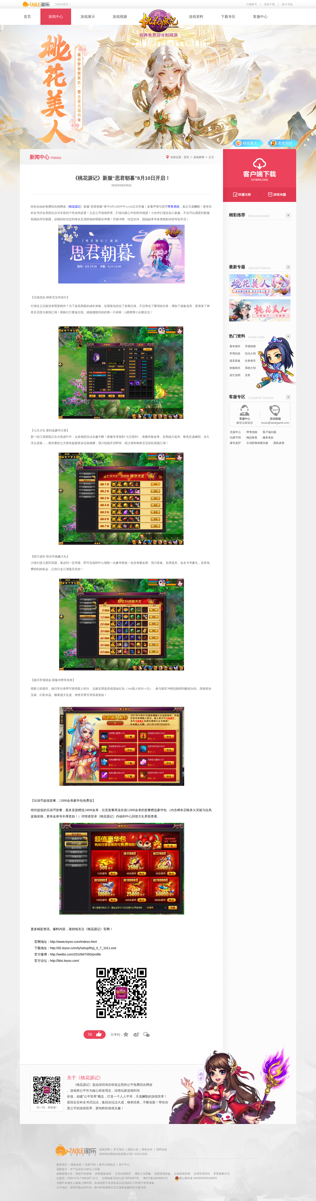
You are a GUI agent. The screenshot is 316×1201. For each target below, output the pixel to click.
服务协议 (61, 1164)
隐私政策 (76, 1164)
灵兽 (247, 375)
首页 (27, 17)
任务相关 (250, 360)
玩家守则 (90, 1164)
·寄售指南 (251, 432)
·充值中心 (235, 432)
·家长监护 (235, 443)
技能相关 (235, 368)
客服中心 (260, 17)
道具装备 (235, 360)
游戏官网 (104, 1149)
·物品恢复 (251, 437)
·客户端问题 (269, 432)
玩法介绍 (250, 353)
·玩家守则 (235, 437)
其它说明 (235, 375)
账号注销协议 (107, 1164)
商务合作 (147, 1149)
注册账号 (251, 4)
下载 (37, 948)
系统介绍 (250, 368)
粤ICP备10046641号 (155, 1178)
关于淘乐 (118, 1149)
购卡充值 (287, 4)
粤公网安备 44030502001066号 (196, 1178)
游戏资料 (196, 17)
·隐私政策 (278, 443)
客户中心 (124, 1164)
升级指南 (250, 346)
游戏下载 (269, 4)
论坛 (44, 960)
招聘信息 (161, 1149)
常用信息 (235, 353)
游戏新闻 (198, 157)
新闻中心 (56, 17)
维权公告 (133, 1149)
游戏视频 (120, 17)
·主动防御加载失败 (257, 443)
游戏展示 (88, 17)
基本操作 (235, 346)
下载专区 (228, 17)
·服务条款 (268, 437)
